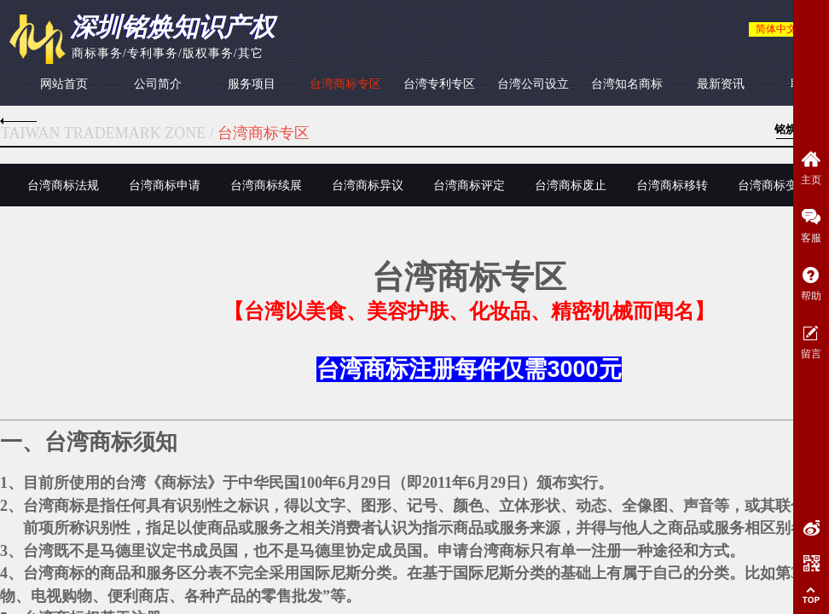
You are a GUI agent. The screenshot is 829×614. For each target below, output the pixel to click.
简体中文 (776, 29)
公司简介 (158, 84)
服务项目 (251, 84)
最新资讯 (721, 84)
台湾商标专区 (345, 84)
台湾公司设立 (533, 84)
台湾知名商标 (627, 84)
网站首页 (64, 84)
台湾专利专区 (439, 84)
